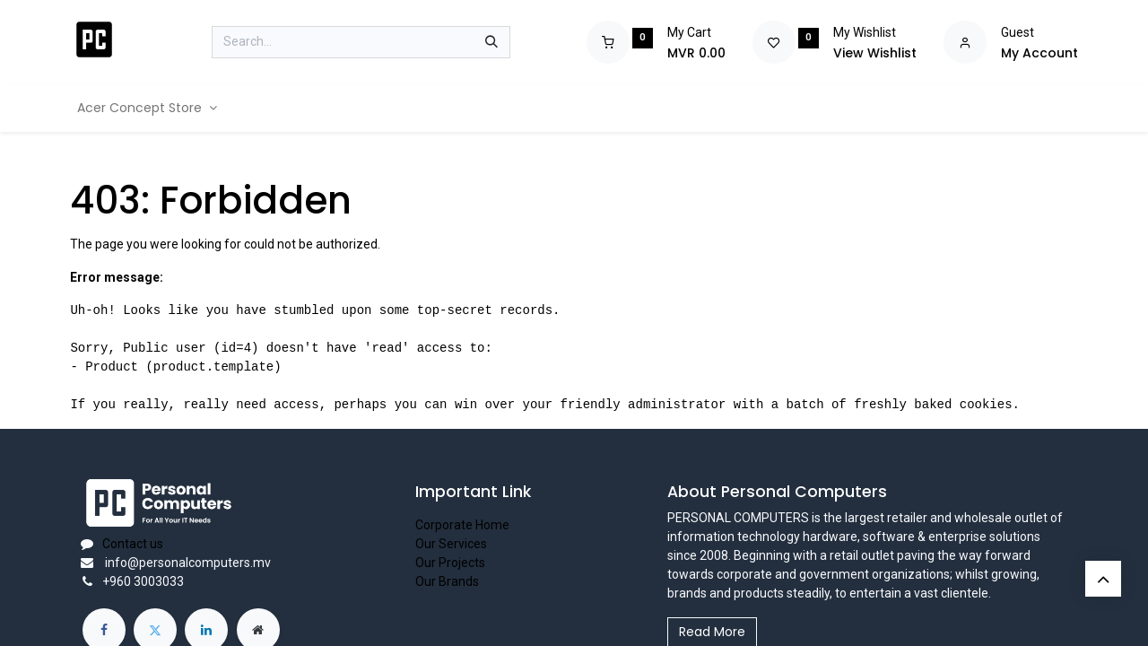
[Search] (491, 42)
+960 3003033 (143, 581)
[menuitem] (147, 108)
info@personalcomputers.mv (186, 562)
